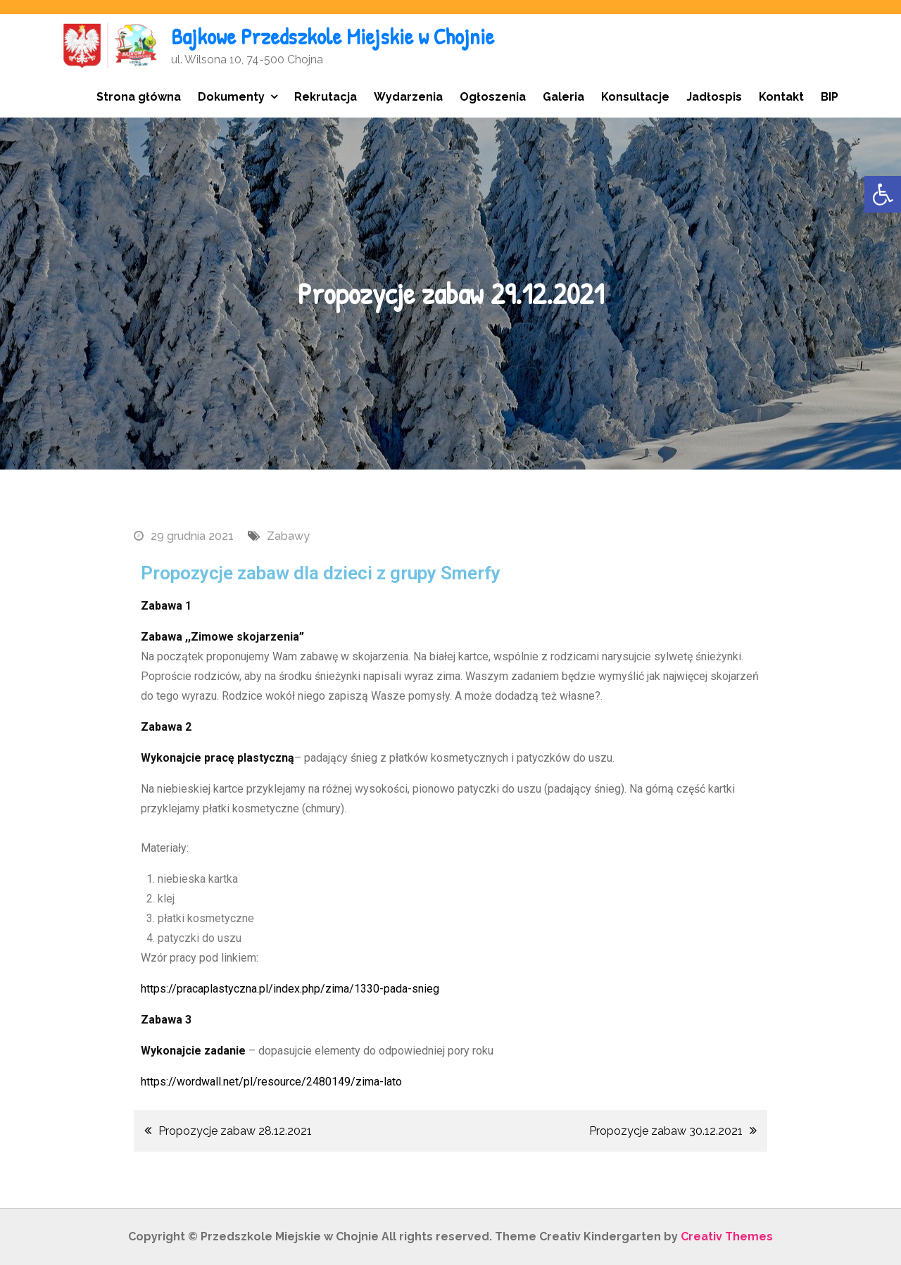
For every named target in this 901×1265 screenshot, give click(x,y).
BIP (829, 96)
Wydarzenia (408, 96)
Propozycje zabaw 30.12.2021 (666, 1131)
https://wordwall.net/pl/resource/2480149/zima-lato (271, 1081)
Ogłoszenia (493, 96)
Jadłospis (714, 96)
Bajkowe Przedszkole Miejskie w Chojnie (332, 36)
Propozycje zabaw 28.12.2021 (235, 1131)
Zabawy (288, 536)
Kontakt (781, 96)
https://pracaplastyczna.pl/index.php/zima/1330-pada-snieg (290, 988)
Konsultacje (635, 96)
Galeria (563, 96)
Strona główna (138, 96)
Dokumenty (231, 96)
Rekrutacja (325, 96)
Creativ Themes (727, 1236)
